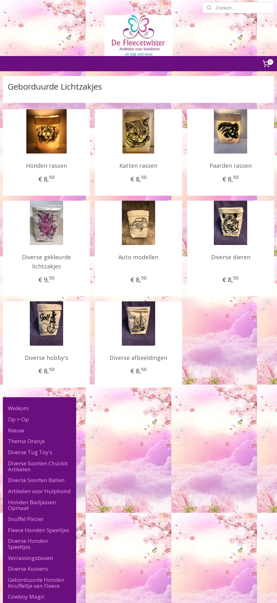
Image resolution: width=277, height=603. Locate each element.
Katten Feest (23, 404)
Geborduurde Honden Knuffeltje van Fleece (36, 261)
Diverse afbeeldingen (178, 362)
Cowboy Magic (26, 275)
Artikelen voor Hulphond (39, 170)
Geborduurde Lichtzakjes (30, 340)
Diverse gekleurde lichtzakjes (112, 261)
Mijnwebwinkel (210, 591)
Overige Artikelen (29, 426)
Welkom (18, 87)
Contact (17, 448)
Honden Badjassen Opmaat (32, 184)
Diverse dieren (243, 257)
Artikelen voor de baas (36, 414)
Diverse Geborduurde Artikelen (35, 289)
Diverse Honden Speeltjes (28, 222)
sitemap (117, 591)
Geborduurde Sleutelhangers (32, 306)
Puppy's (18, 393)
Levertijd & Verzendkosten (26, 461)
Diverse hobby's (112, 357)
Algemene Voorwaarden (27, 503)
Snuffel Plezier (26, 198)
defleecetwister (207, 503)
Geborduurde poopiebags (30, 368)
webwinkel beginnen (155, 591)
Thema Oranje (26, 120)
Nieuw (16, 109)
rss (130, 591)
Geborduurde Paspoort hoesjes (34, 323)
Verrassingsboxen (30, 236)
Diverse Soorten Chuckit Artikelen (38, 145)
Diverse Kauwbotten (33, 382)
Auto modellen (178, 257)
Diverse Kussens (28, 247)
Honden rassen (112, 165)
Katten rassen (178, 165)
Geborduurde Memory (41, 354)
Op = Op (18, 98)
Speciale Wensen (29, 437)
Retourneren (16, 510)
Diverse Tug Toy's (30, 131)
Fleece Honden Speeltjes (38, 208)
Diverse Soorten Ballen (36, 159)
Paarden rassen (244, 165)
